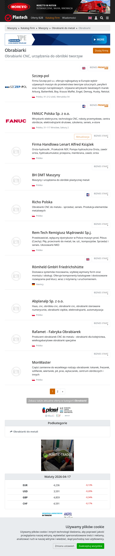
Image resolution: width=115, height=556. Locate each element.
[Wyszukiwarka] (102, 18)
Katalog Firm (53, 17)
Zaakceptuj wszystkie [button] (90, 546)
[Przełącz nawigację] (107, 18)
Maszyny (12, 28)
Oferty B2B (37, 17)
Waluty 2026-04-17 (57, 477)
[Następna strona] (62, 391)
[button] (96, 18)
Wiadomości (69, 17)
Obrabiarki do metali (63, 28)
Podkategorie (57, 423)
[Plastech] (16, 17)
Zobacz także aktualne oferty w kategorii (57, 400)
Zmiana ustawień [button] (64, 546)
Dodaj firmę (101, 50)
